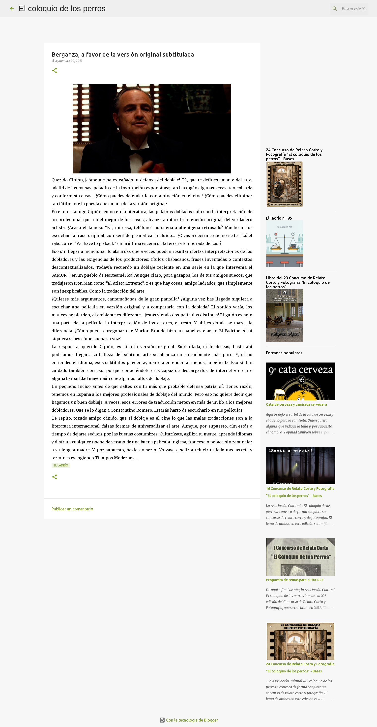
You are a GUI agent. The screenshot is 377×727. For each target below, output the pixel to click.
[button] (55, 70)
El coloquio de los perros (62, 8)
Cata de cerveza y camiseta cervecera (296, 404)
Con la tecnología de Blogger (188, 720)
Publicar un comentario (72, 509)
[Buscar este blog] (342, 9)
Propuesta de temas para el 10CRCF (295, 580)
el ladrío (61, 465)
